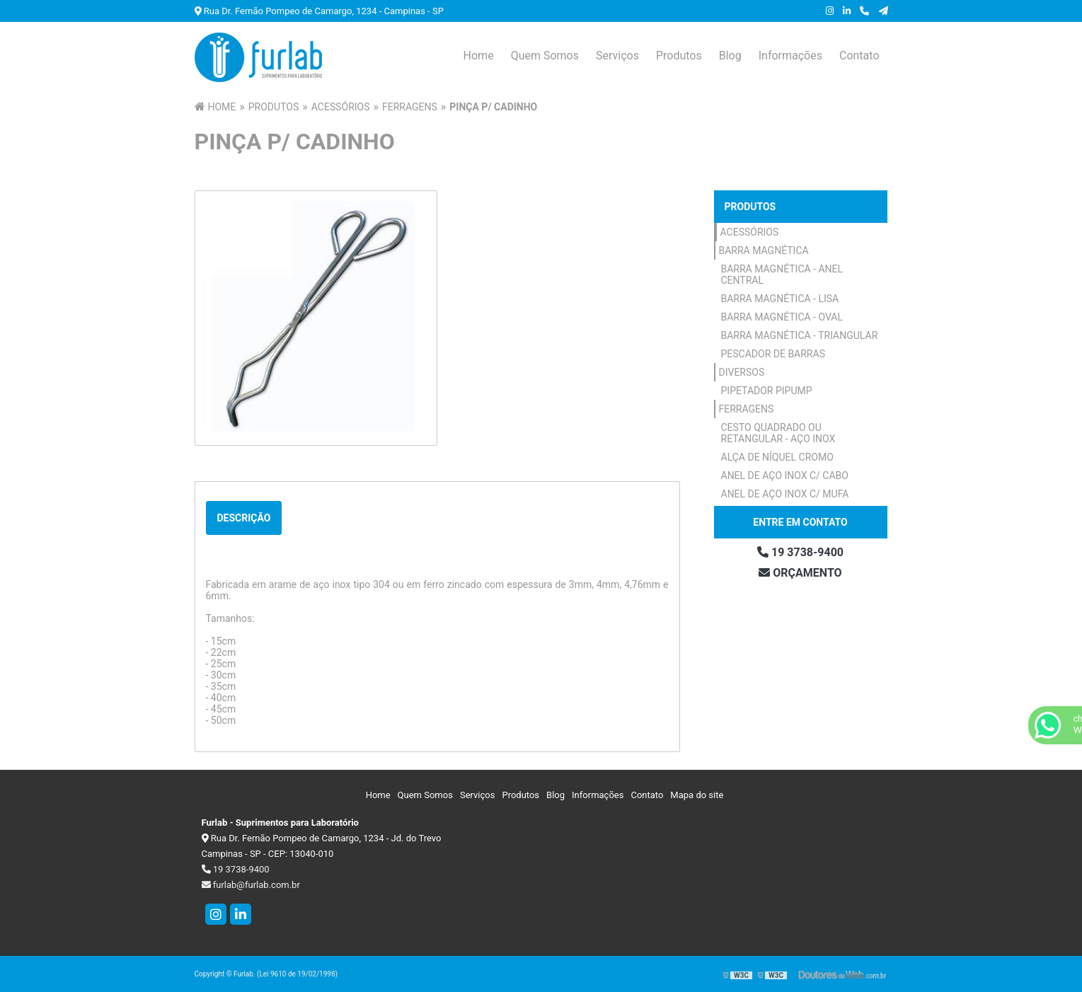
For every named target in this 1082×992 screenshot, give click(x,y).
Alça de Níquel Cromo (777, 457)
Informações (790, 55)
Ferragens (746, 409)
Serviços (617, 55)
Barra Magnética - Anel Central (782, 274)
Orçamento (800, 572)
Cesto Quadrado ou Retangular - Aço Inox (778, 433)
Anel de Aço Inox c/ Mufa (785, 494)
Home (479, 55)
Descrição (244, 518)
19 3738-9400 (800, 552)
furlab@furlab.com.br (251, 884)
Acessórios (749, 232)
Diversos (742, 372)
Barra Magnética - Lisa (780, 298)
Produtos (679, 55)
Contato (859, 55)
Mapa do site (696, 795)
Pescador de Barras (773, 353)
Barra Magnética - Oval (782, 317)
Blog (730, 55)
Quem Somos (545, 55)
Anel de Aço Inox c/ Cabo (784, 475)
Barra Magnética (764, 250)
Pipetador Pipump (766, 390)
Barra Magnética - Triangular (799, 335)
